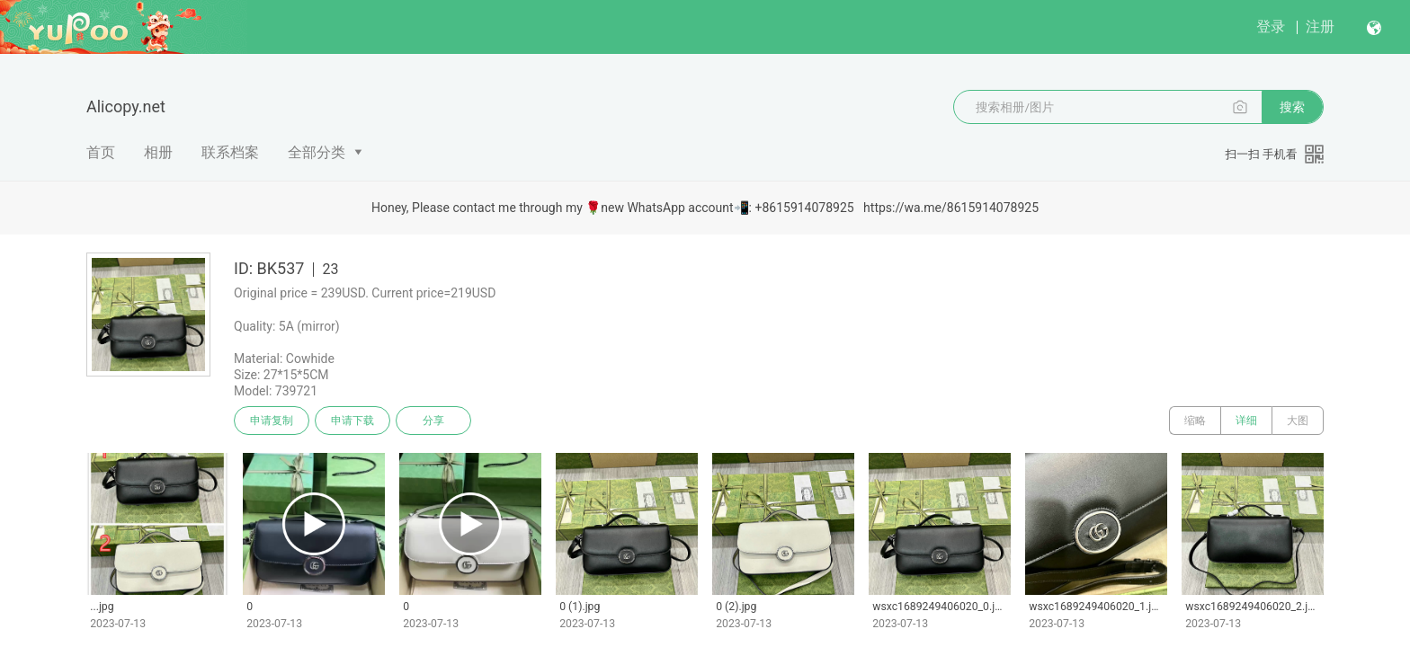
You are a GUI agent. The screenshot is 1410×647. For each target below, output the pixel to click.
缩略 (1195, 420)
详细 (1246, 420)
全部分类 (316, 152)
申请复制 (271, 420)
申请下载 (352, 420)
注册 (1320, 26)
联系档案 (230, 152)
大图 (1297, 420)
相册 (158, 152)
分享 (433, 420)
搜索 (1292, 107)
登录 (1270, 26)
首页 (100, 152)
